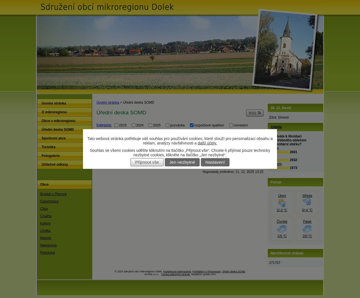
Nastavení (215, 162)
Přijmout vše (147, 162)
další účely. (207, 143)
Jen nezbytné (182, 162)
